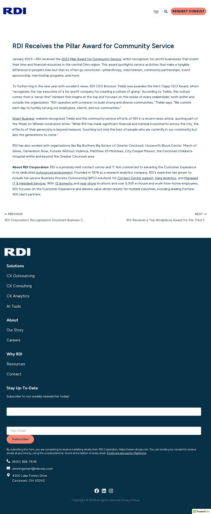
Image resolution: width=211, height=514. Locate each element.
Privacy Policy (130, 500)
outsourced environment (54, 172)
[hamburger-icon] (156, 12)
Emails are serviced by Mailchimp (126, 453)
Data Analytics (166, 178)
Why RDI (14, 354)
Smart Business (23, 118)
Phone (11, 405)
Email (10, 424)
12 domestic (64, 183)
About (12, 320)
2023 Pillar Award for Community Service (91, 59)
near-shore (89, 183)
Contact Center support (135, 178)
